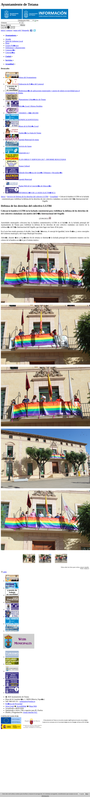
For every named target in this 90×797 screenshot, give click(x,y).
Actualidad (54, 197)
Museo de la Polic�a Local (22, 126)
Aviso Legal (9, 706)
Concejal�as (10, 52)
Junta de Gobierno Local (14, 41)
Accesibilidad (21, 706)
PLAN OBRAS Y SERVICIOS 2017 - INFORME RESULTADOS (35, 159)
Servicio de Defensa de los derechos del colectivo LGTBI (27, 197)
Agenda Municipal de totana (22, 140)
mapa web (17, 30)
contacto (9, 30)
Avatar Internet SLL (30, 712)
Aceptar (81, 794)
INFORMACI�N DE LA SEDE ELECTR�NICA (30, 193)
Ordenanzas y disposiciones (15, 48)
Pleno (7, 43)
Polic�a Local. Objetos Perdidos (23, 106)
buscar (3, 25)
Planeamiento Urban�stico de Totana (25, 99)
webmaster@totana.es (27, 701)
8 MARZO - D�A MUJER (21, 113)
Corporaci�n (10, 50)
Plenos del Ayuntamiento (20, 77)
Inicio (3, 197)
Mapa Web (33, 706)
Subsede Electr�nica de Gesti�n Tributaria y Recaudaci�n (33, 173)
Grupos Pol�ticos (12, 46)
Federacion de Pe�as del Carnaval (24, 84)
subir (4, 572)
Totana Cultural (17, 166)
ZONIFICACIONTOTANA (21, 120)
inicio (3, 30)
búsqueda (25, 30)
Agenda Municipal (18, 179)
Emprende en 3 (17, 153)
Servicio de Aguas (18, 146)
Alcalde (8, 39)
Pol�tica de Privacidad (13, 704)
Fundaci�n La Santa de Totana (23, 133)
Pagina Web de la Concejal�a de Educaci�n (28, 186)
